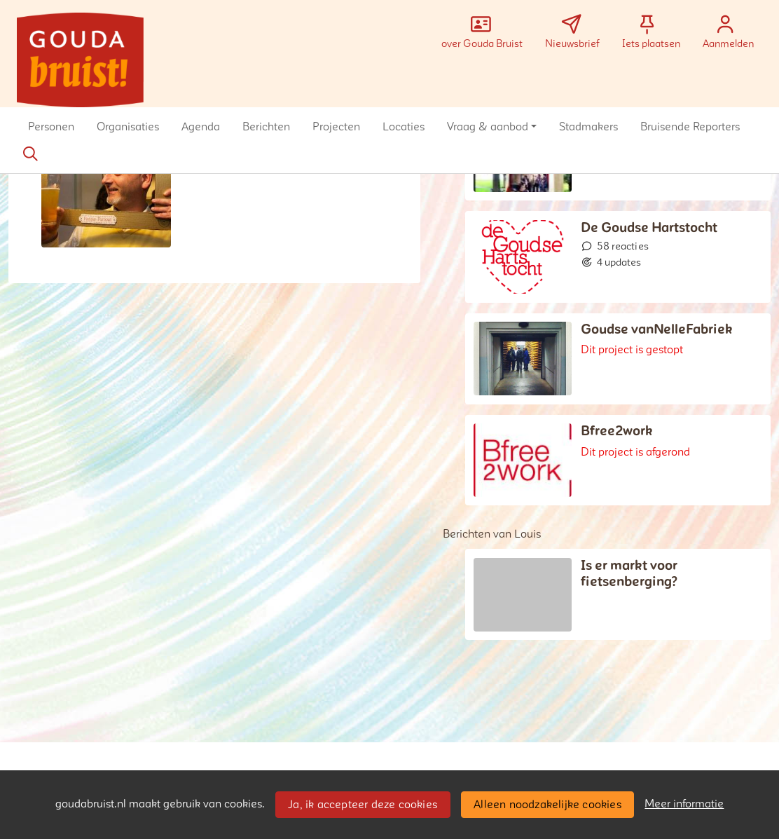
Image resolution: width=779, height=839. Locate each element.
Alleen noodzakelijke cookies (547, 805)
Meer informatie (684, 804)
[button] (51, 127)
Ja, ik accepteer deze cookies (362, 805)
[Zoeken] (30, 154)
